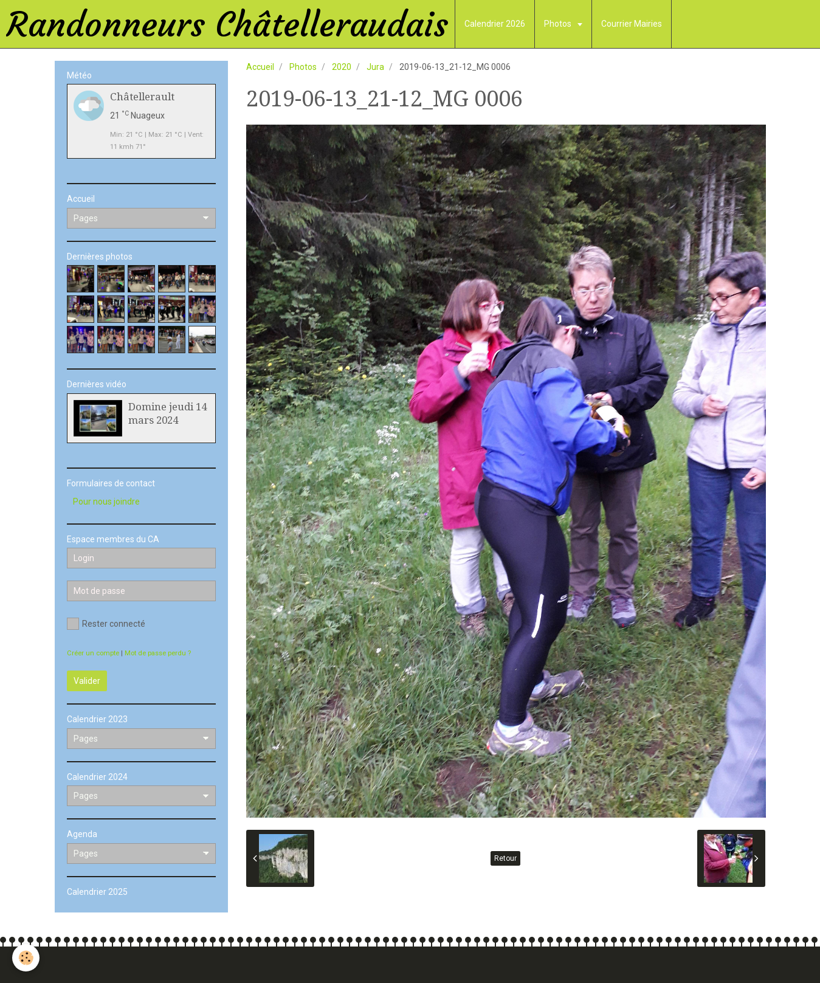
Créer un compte (93, 653)
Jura (375, 67)
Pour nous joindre (106, 501)
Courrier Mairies (631, 24)
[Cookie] (26, 957)
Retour (505, 858)
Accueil (260, 67)
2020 (341, 67)
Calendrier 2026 (494, 24)
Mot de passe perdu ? (158, 653)
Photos (558, 24)
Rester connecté (106, 624)
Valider (87, 681)
